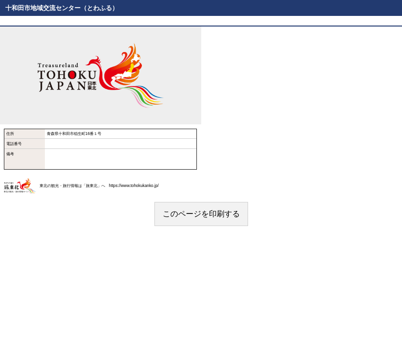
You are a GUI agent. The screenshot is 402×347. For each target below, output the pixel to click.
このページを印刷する (201, 214)
